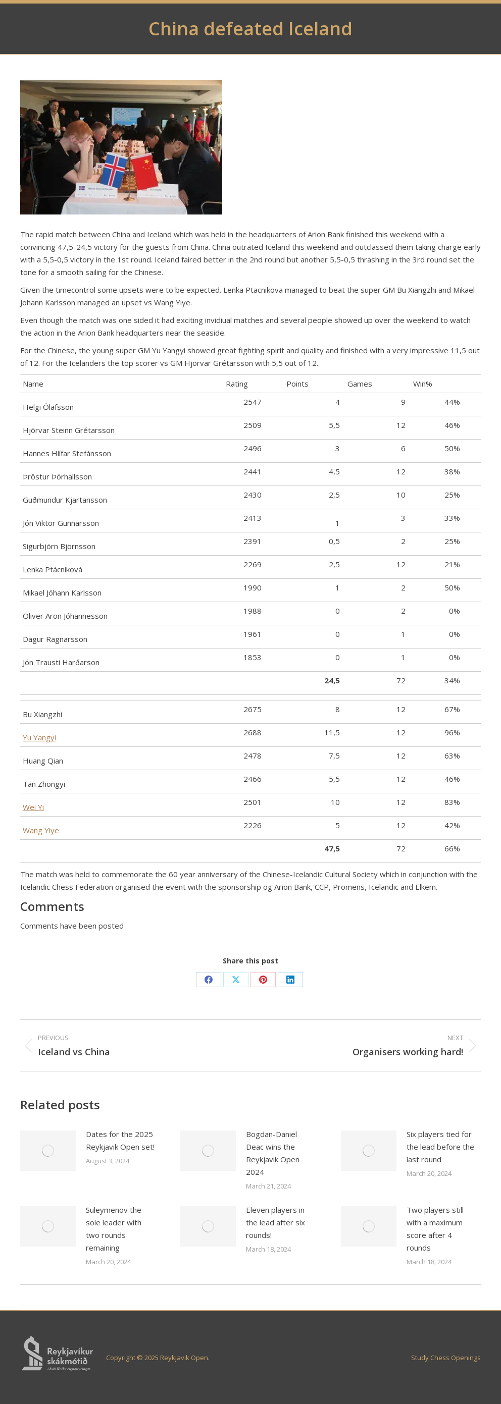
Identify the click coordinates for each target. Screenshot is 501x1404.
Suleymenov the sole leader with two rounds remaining (113, 1229)
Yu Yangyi (39, 737)
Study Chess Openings (446, 1357)
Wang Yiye (41, 830)
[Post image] (48, 1150)
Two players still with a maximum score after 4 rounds (435, 1229)
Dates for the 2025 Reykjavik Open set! (120, 1140)
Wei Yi (33, 807)
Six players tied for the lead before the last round (440, 1146)
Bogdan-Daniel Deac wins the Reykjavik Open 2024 (272, 1153)
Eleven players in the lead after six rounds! (275, 1222)
